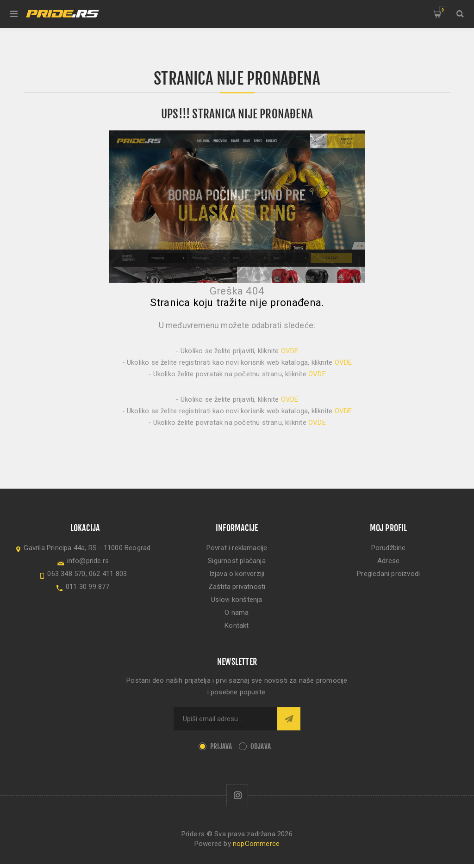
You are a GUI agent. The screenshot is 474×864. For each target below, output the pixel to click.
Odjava (260, 746)
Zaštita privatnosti (237, 586)
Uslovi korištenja (236, 599)
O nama (237, 612)
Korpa (442, 9)
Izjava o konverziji (237, 574)
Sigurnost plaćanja (237, 561)
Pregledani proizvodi (388, 574)
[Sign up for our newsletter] (225, 718)
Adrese (388, 561)
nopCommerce (256, 843)
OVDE (290, 351)
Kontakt (237, 625)
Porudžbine (388, 548)
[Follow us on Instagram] (237, 795)
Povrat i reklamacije (237, 548)
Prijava (221, 746)
